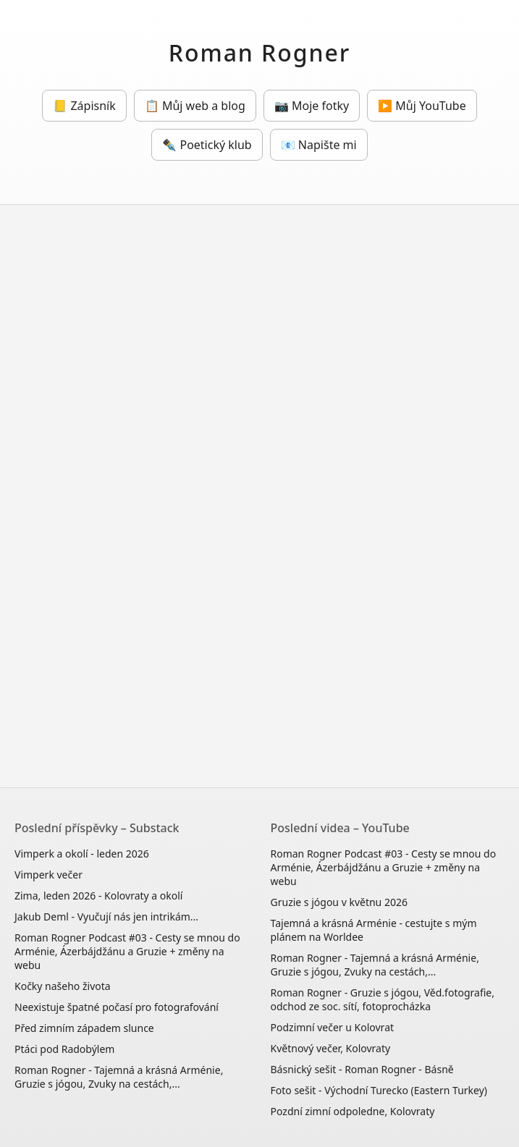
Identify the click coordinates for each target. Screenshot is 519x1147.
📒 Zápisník (84, 106)
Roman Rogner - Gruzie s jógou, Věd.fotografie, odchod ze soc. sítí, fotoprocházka (382, 999)
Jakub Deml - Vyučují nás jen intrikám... (106, 916)
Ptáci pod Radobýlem (64, 1049)
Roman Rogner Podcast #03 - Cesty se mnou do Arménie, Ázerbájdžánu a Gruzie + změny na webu (127, 951)
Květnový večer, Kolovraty (331, 1048)
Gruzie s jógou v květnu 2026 (339, 902)
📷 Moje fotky (311, 106)
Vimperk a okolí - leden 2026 (81, 853)
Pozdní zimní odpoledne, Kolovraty (353, 1111)
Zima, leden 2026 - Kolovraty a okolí (98, 895)
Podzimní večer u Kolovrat (332, 1027)
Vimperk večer (48, 874)
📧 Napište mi (319, 145)
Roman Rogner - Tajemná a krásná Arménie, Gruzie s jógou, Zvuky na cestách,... (118, 1077)
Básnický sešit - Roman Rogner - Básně (362, 1069)
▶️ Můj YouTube (422, 106)
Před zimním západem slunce (84, 1028)
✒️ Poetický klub (206, 145)
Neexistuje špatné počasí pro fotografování (116, 1007)
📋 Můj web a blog (195, 106)
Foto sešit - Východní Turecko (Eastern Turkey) (379, 1090)
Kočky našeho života (62, 986)
